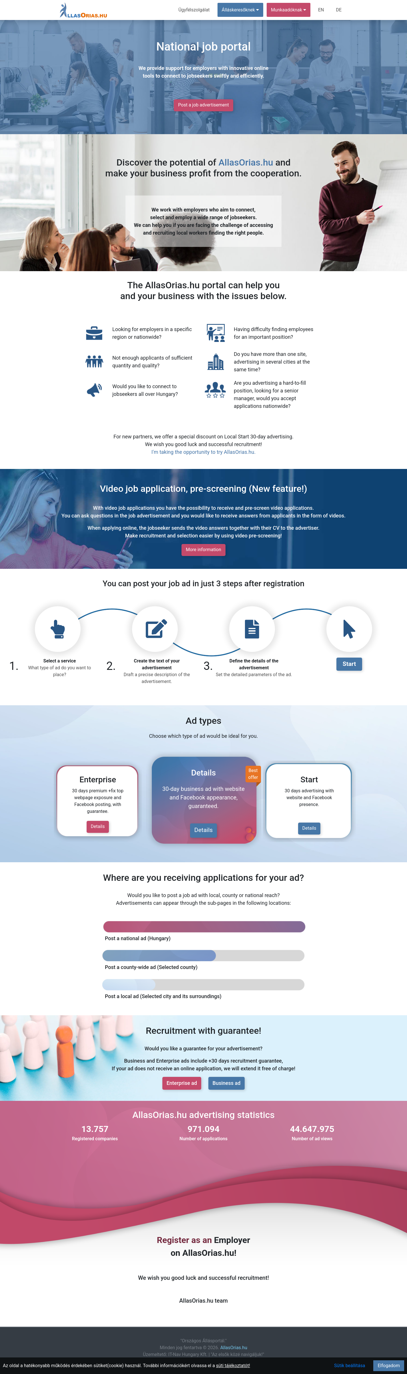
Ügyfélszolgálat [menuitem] (194, 10)
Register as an (184, 1240)
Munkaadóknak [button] (288, 10)
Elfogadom (389, 1365)
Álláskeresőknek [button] (240, 10)
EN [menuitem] (321, 10)
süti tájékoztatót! (233, 1365)
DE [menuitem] (339, 10)
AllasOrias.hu (246, 162)
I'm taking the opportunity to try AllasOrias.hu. (203, 452)
